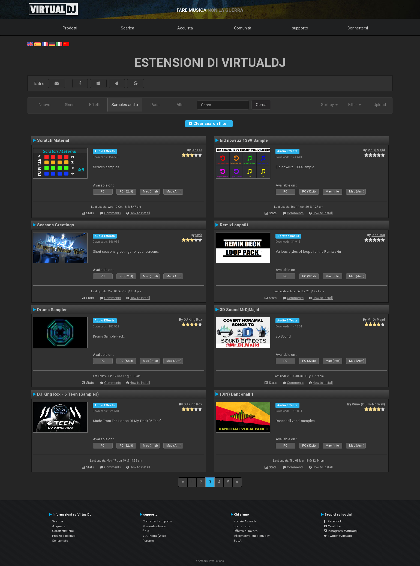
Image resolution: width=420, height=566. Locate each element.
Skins (69, 104)
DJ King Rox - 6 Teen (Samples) (68, 394)
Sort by (329, 104)
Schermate (60, 541)
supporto (300, 28)
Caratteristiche (63, 531)
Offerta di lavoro (245, 531)
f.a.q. (146, 531)
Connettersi (357, 28)
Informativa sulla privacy (251, 536)
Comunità (242, 28)
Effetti (94, 104)
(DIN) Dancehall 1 (237, 394)
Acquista (185, 28)
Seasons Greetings (55, 224)
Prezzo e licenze (63, 536)
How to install (140, 213)
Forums (148, 541)
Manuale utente (154, 526)
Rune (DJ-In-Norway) (368, 404)
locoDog (378, 235)
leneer (196, 150)
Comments (112, 213)
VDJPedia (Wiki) (154, 536)
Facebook (333, 521)
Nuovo (44, 104)
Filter (354, 104)
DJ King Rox (193, 319)
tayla (198, 235)
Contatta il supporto (157, 521)
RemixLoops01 (234, 224)
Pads (155, 104)
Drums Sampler (52, 309)
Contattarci (241, 526)
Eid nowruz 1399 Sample (244, 140)
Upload (380, 104)
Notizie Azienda (245, 521)
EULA (237, 541)
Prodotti (70, 28)
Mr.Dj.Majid (376, 150)
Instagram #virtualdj (341, 531)
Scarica (127, 28)
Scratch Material (53, 140)
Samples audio (125, 104)
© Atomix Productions (210, 561)
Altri (180, 104)
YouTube (332, 526)
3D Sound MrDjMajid (239, 309)
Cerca (261, 104)
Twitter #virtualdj (338, 536)
